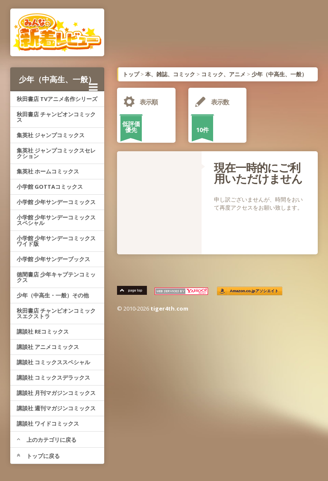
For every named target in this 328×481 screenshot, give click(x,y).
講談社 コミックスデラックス (53, 377)
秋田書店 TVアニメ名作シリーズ (57, 99)
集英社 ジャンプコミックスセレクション (56, 153)
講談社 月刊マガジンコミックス (56, 393)
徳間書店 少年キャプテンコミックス (56, 277)
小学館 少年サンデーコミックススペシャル (56, 220)
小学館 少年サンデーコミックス (56, 202)
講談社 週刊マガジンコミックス (56, 408)
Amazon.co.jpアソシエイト (254, 291)
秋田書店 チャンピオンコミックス (56, 117)
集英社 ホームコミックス (48, 171)
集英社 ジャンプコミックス (51, 135)
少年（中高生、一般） (58, 82)
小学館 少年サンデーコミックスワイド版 (56, 241)
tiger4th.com (169, 308)
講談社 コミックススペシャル (53, 362)
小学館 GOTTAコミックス (50, 186)
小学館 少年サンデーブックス (53, 259)
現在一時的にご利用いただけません (258, 173)
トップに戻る (38, 456)
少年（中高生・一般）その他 (53, 295)
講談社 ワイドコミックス (48, 423)
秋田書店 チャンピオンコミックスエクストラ (56, 313)
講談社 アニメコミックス (48, 347)
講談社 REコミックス (43, 331)
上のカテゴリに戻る (46, 440)
